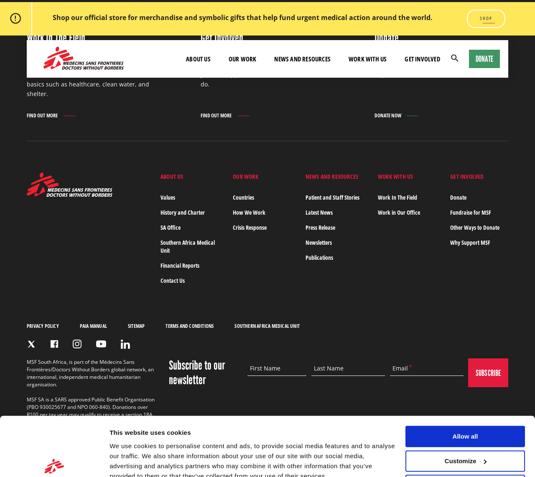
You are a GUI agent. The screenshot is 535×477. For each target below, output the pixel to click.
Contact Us (172, 280)
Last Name (329, 368)
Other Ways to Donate (474, 227)
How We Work (249, 212)
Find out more (42, 116)
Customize (466, 422)
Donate (484, 59)
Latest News (319, 212)
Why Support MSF (470, 242)
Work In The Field (397, 197)
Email (400, 368)
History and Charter (182, 212)
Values (167, 197)
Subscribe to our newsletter (197, 373)
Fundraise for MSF (470, 212)
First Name (265, 368)
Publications (319, 257)
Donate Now (387, 115)
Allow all (465, 397)
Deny (465, 446)
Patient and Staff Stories (332, 197)
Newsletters (319, 242)
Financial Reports (179, 265)
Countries (243, 197)
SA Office (170, 227)
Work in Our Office (399, 212)
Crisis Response (250, 227)
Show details (129, 460)
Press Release (320, 227)
